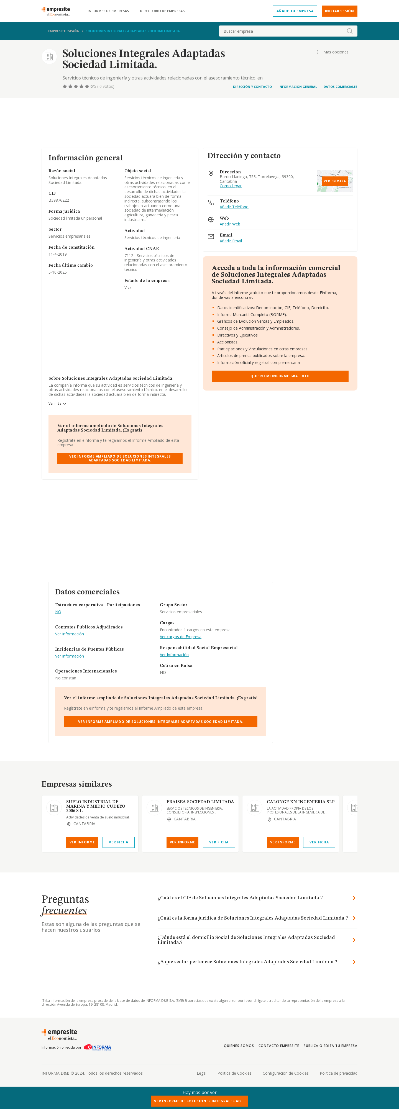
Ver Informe (82, 842)
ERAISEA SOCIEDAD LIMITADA (200, 802)
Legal (201, 1073)
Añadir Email (231, 241)
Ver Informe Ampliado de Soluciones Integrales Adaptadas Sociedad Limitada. (120, 458)
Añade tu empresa (295, 11)
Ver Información (69, 634)
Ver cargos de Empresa (180, 637)
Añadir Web (230, 224)
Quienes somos (239, 1045)
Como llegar (231, 186)
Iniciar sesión (339, 11)
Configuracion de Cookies (286, 1073)
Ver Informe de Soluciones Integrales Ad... (199, 1101)
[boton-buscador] (349, 31)
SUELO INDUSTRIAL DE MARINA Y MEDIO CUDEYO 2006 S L (95, 806)
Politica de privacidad (338, 1073)
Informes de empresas (108, 11)
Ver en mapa (335, 181)
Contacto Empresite (279, 1045)
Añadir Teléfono (234, 207)
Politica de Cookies (235, 1073)
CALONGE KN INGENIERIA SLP (301, 802)
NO (58, 612)
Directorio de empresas (162, 11)
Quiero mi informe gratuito (280, 376)
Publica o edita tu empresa (330, 1045)
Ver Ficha (118, 842)
